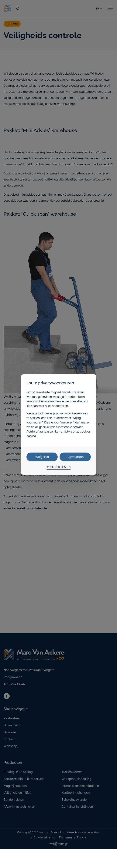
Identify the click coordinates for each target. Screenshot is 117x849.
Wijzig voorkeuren (58, 467)
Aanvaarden (75, 457)
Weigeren (42, 457)
